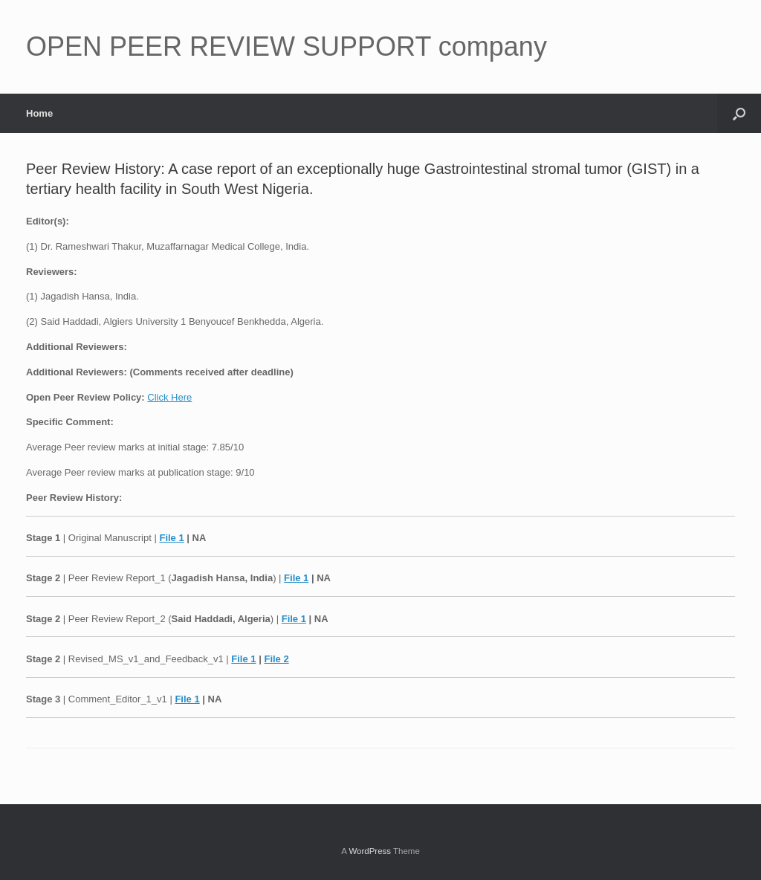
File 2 (276, 658)
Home (39, 113)
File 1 (171, 537)
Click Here (169, 397)
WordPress (370, 851)
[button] (739, 113)
